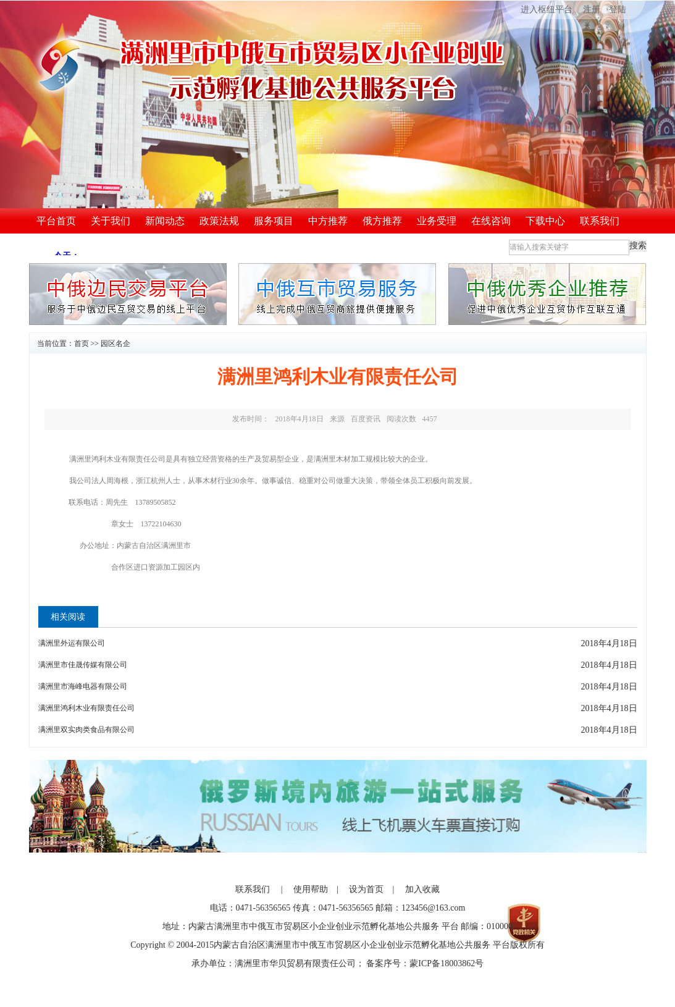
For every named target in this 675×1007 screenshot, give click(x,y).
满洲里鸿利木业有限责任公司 (86, 708)
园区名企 (115, 343)
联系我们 (599, 221)
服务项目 (273, 221)
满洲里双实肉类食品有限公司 (86, 729)
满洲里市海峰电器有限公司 (82, 686)
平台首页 (56, 221)
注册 (591, 9)
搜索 (638, 245)
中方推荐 (328, 221)
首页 (81, 343)
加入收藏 (422, 889)
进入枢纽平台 (537, 9)
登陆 (617, 9)
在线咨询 (491, 221)
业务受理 (436, 221)
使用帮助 (310, 889)
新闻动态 (165, 221)
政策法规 (219, 221)
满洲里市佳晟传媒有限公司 (82, 664)
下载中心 (545, 221)
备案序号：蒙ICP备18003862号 (425, 963)
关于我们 (110, 221)
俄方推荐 (382, 221)
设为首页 (366, 889)
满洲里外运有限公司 (71, 643)
